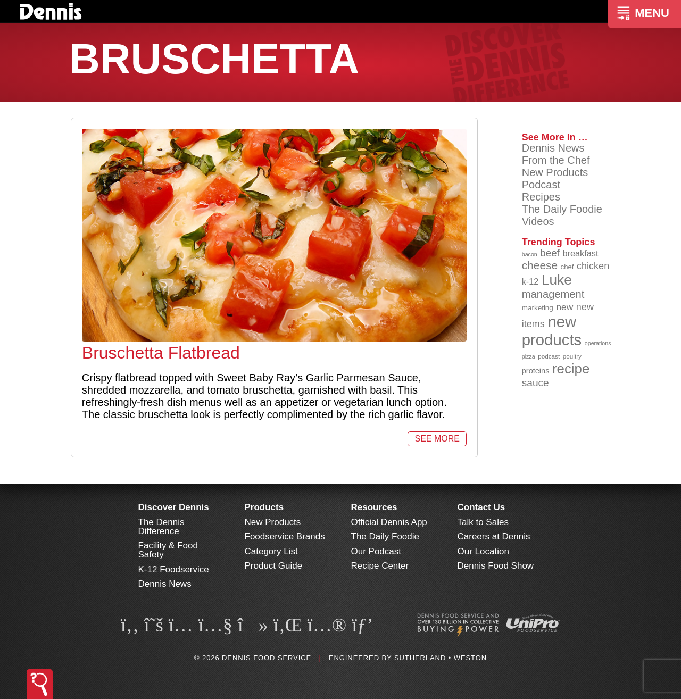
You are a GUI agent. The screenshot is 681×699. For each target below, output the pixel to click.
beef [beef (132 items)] (550, 253)
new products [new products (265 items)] (552, 330)
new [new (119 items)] (564, 307)
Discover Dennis (173, 507)
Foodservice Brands (285, 536)
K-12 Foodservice (173, 569)
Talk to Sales (483, 522)
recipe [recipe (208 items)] (570, 368)
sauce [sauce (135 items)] (535, 382)
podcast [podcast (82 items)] (549, 356)
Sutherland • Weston (440, 658)
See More (436, 438)
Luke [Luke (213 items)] (557, 280)
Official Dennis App (389, 522)
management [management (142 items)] (553, 294)
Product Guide (274, 566)
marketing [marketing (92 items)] (537, 308)
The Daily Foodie (562, 209)
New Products (555, 172)
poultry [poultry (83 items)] (572, 356)
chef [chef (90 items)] (567, 267)
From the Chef (556, 160)
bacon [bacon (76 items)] (529, 254)
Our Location (483, 551)
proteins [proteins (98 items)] (536, 371)
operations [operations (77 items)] (598, 343)
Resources (374, 507)
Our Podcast (376, 551)
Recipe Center (380, 566)
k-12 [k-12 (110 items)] (530, 281)
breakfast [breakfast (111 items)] (580, 253)
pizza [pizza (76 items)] (528, 356)
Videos (538, 221)
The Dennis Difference (161, 526)
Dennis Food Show (496, 566)
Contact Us (481, 507)
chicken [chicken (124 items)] (593, 266)
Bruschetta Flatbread (161, 352)
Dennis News (553, 148)
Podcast (541, 184)
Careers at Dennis (494, 536)
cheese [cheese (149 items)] (540, 265)
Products (264, 507)
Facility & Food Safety (168, 550)
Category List (271, 551)
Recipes (541, 197)
